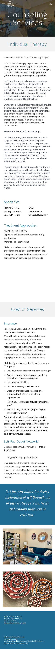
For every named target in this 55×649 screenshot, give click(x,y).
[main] (27, 18)
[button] (3, 4)
